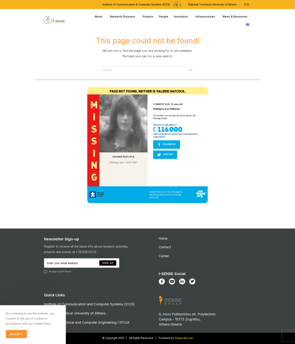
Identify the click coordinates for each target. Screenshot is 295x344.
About (99, 16)
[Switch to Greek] (247, 24)
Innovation (182, 16)
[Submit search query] (191, 70)
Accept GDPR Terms (57, 271)
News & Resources (236, 16)
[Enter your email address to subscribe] (81, 263)
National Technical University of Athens (212, 4)
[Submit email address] (107, 263)
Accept (16, 334)
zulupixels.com (184, 337)
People (163, 16)
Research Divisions (123, 16)
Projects (148, 16)
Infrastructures (206, 16)
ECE (246, 4)
